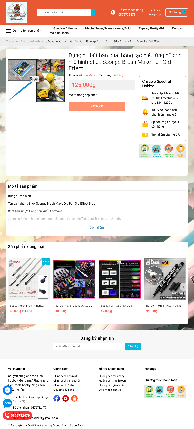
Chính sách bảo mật (65, 376)
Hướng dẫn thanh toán (112, 380)
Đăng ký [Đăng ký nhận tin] (132, 346)
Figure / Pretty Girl (152, 28)
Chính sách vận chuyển (67, 380)
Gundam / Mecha (65, 28)
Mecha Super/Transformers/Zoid (108, 28)
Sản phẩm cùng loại (26, 246)
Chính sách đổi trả (64, 385)
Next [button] (184, 287)
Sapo (81, 425)
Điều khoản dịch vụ (110, 389)
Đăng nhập (155, 14)
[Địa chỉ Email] (97, 346)
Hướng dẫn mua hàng (112, 376)
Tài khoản (155, 10)
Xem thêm (97, 227)
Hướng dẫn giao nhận (111, 385)
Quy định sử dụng (63, 389)
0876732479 (126, 14)
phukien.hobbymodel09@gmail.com (35, 418)
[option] (29, 287)
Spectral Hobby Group (47, 425)
